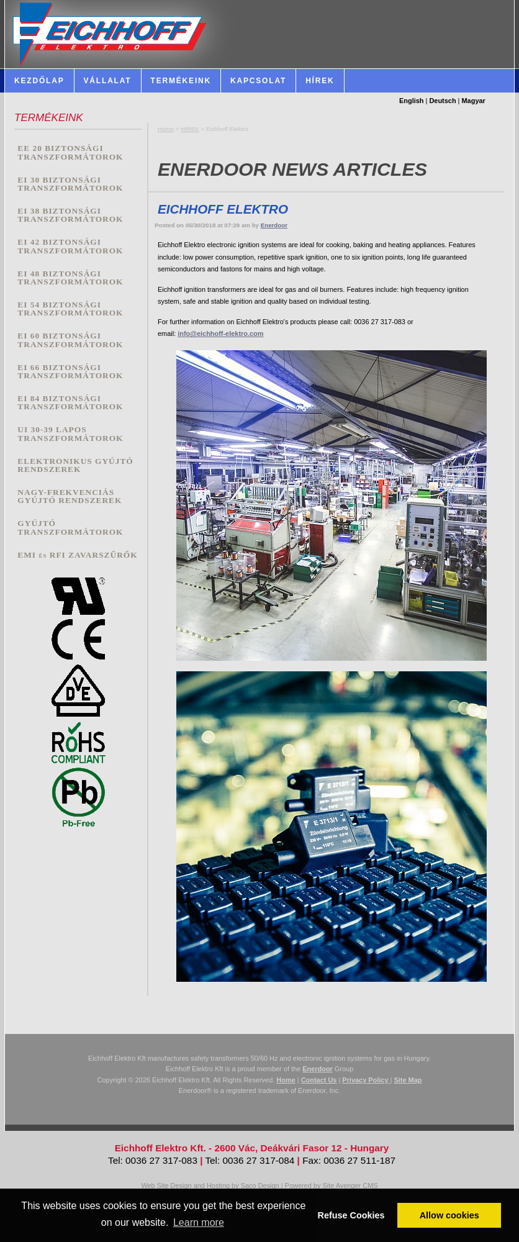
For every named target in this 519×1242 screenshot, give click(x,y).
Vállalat (108, 80)
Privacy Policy (366, 1080)
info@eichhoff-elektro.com (220, 333)
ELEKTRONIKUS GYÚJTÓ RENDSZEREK (75, 465)
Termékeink (181, 80)
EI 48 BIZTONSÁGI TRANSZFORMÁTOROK (70, 278)
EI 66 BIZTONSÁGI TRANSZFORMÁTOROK (70, 371)
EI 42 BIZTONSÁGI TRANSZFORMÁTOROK (70, 246)
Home (166, 128)
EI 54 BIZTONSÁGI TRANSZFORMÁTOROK (70, 309)
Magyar (473, 100)
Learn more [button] (198, 1222)
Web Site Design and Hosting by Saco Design (210, 1185)
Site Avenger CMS (349, 1185)
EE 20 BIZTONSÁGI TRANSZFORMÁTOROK (70, 152)
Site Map (408, 1080)
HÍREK (190, 128)
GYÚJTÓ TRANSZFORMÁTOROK (70, 527)
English (411, 100)
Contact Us (319, 1080)
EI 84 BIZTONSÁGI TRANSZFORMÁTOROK (70, 402)
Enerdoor (274, 225)
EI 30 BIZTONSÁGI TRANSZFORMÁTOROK (70, 184)
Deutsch (442, 100)
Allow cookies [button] (449, 1215)
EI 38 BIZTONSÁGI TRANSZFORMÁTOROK (70, 215)
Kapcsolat (258, 80)
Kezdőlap (39, 80)
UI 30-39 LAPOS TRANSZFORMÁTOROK (70, 433)
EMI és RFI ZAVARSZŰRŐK (77, 555)
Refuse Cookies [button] (351, 1215)
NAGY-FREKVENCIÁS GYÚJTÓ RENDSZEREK (69, 496)
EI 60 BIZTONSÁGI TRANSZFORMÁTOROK (70, 340)
